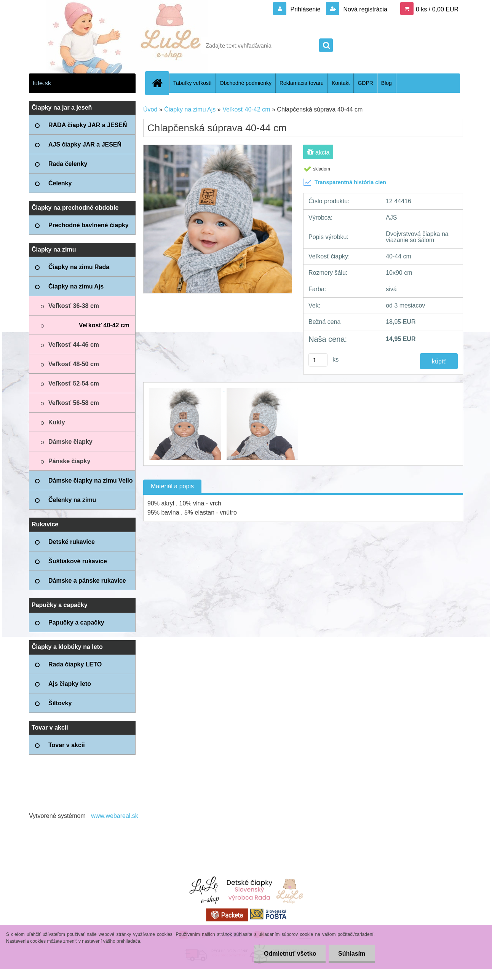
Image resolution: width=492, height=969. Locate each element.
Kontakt (341, 83)
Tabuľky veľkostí (192, 83)
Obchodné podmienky (246, 83)
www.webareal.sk (114, 816)
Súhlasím (351, 953)
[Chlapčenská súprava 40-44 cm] (186, 389)
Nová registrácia (364, 9)
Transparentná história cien (344, 182)
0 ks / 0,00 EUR (437, 9)
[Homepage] (160, 82)
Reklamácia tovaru (302, 83)
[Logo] (81, 45)
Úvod (150, 109)
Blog (386, 83)
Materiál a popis (172, 486)
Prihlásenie (305, 9)
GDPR (365, 83)
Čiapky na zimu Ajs (190, 109)
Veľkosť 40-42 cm (246, 109)
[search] (326, 45)
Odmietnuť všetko (290, 953)
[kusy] (317, 360)
